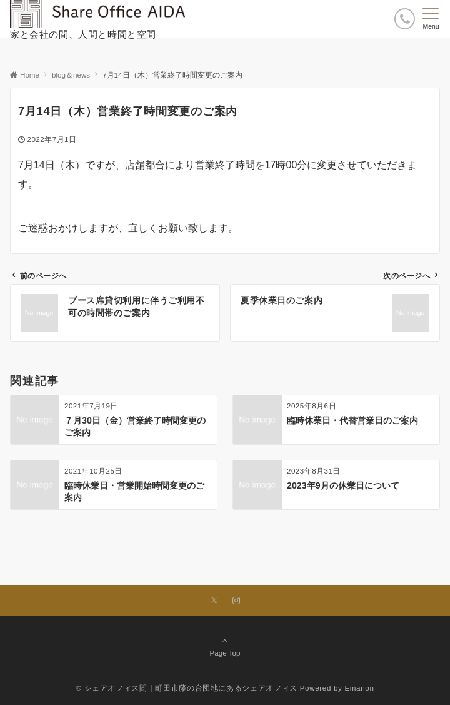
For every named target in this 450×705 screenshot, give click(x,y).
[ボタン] (404, 18)
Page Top (225, 646)
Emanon (359, 688)
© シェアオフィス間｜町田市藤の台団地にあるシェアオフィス (186, 688)
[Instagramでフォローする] (236, 601)
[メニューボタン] (431, 19)
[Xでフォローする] (214, 601)
